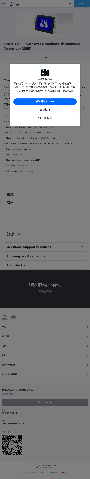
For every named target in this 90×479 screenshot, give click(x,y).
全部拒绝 (45, 110)
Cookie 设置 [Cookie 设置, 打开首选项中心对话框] (45, 118)
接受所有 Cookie (45, 101)
